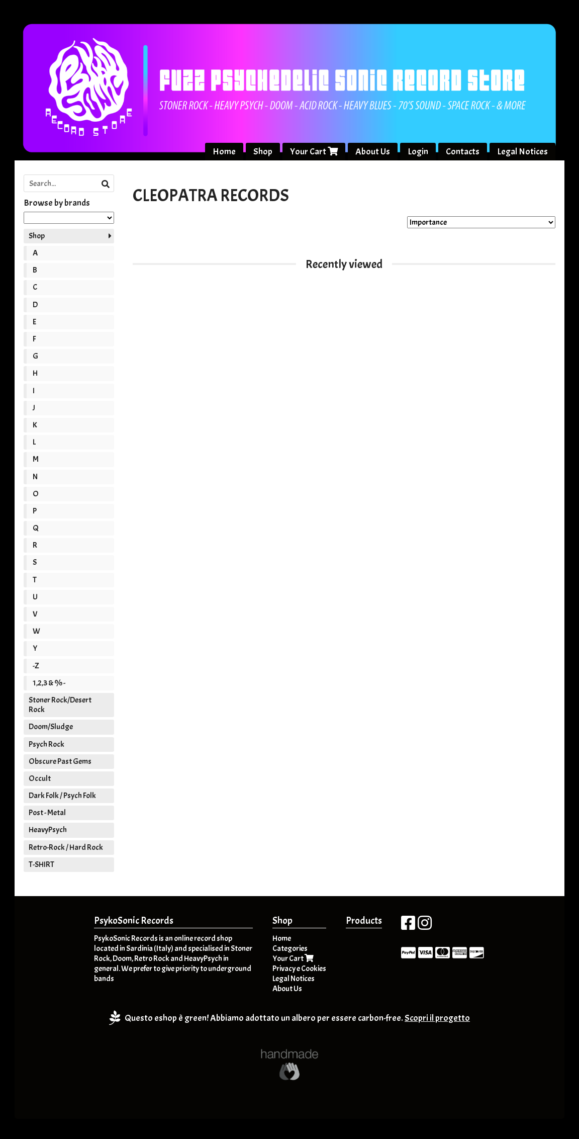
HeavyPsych (48, 830)
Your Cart (314, 151)
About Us (372, 151)
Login (418, 151)
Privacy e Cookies (299, 969)
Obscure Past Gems (60, 761)
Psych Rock (46, 744)
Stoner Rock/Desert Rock (60, 705)
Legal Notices (522, 151)
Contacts (462, 151)
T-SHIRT (41, 864)
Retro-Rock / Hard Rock (66, 847)
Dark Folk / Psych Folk (62, 796)
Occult (40, 778)
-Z (36, 666)
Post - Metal (47, 813)
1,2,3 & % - (49, 683)
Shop (262, 151)
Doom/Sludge (51, 727)
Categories (290, 949)
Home (224, 151)
